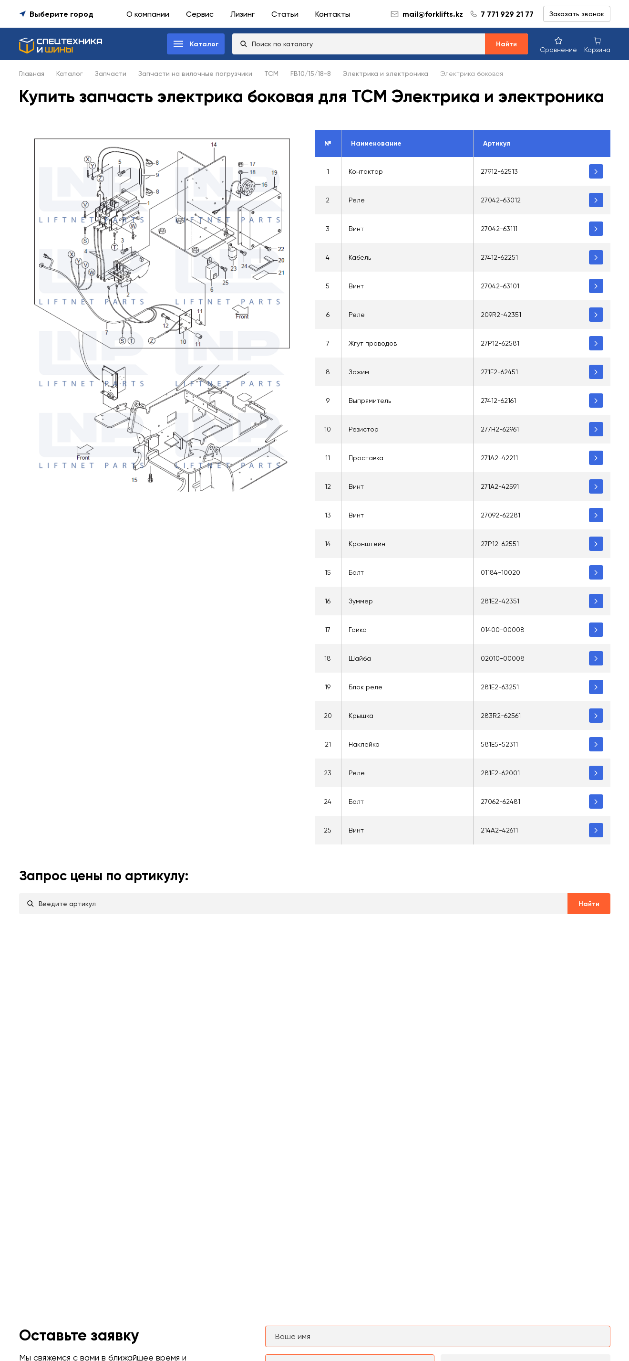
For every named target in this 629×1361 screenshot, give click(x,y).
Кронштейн (367, 544)
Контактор (366, 171)
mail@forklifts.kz (427, 14)
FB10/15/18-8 (310, 73)
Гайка (358, 629)
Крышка (361, 715)
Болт (356, 572)
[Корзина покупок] (597, 44)
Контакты (332, 14)
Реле (357, 200)
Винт (356, 228)
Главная (31, 73)
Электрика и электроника (385, 73)
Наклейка (364, 744)
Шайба (360, 658)
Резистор (364, 429)
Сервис (200, 14)
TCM (271, 73)
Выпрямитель (370, 400)
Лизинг (242, 14)
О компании (147, 14)
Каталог (69, 73)
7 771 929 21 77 (507, 14)
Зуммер (361, 601)
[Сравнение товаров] (558, 44)
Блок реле (365, 687)
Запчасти (110, 73)
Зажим (359, 372)
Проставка (366, 458)
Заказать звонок (576, 14)
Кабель (360, 257)
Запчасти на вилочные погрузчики (195, 73)
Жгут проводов (373, 343)
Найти (506, 44)
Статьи (285, 14)
